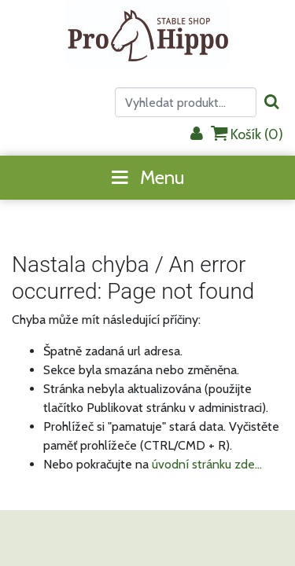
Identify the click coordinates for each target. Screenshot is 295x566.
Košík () (247, 134)
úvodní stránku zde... (207, 464)
